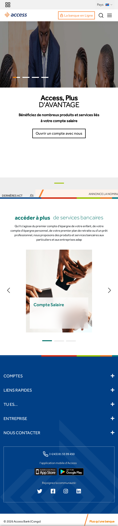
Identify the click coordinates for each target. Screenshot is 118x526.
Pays (105, 5)
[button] (59, 183)
